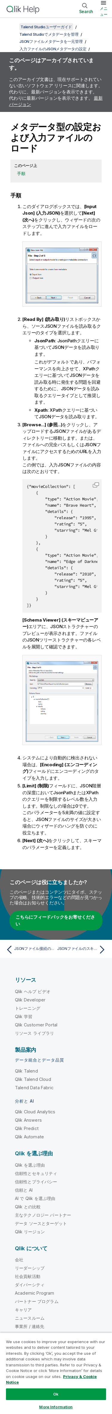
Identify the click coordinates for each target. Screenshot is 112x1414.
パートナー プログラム (37, 1301)
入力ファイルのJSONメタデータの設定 (52, 48)
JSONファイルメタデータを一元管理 (51, 41)
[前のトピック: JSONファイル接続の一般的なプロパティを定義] (29, 949)
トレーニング (27, 1008)
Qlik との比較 (28, 1206)
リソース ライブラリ (34, 1033)
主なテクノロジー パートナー (43, 1215)
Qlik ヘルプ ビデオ (32, 991)
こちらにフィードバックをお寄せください (55, 920)
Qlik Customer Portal (36, 1024)
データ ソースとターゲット (41, 1223)
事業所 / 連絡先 (29, 1326)
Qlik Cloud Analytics (35, 1111)
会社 (19, 1259)
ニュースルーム (30, 1318)
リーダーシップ (30, 1268)
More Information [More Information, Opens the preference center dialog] (56, 1406)
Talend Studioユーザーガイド (46, 26)
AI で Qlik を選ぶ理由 (35, 1198)
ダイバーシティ (30, 1284)
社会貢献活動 (27, 1276)
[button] (95, 484)
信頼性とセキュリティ (36, 1173)
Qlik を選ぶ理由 (30, 1165)
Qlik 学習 (23, 1016)
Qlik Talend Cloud (33, 1079)
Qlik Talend (26, 1070)
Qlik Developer (30, 999)
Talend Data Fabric (34, 1087)
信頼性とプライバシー (36, 1181)
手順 (21, 173)
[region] (56, 1373)
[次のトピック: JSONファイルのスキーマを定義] (82, 949)
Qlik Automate (29, 1136)
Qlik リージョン (30, 1231)
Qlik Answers (28, 1120)
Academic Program (34, 1293)
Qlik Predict (27, 1128)
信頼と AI (24, 1190)
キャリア (23, 1309)
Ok (56, 1394)
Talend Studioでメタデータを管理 (49, 34)
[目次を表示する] (11, 26)
